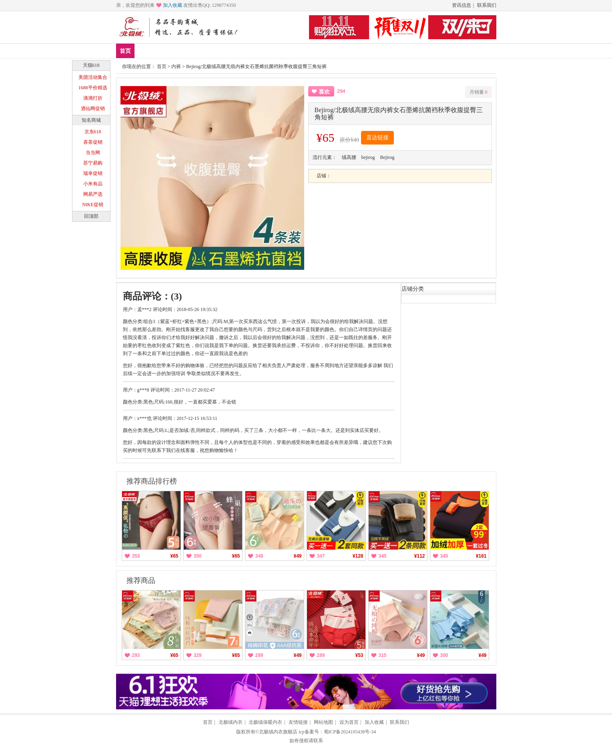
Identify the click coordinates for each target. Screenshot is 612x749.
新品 (146, 51)
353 (136, 556)
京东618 (92, 132)
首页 (125, 51)
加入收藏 (172, 5)
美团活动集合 (92, 77)
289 (259, 655)
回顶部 (91, 216)
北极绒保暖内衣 (265, 722)
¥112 (419, 556)
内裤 (176, 66)
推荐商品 (140, 580)
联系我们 (486, 5)
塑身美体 (234, 51)
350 (198, 556)
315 (383, 655)
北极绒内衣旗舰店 (278, 732)
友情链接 (298, 722)
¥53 (359, 655)
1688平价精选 (92, 87)
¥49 (297, 556)
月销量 (479, 92)
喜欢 (324, 92)
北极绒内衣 (231, 722)
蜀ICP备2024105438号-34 (350, 732)
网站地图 (323, 722)
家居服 (265, 51)
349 (259, 556)
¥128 (358, 556)
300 (444, 655)
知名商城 (91, 120)
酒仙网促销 (93, 108)
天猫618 (91, 65)
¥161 (481, 556)
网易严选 (92, 194)
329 (198, 655)
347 (321, 556)
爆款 (169, 51)
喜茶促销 (92, 142)
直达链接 (377, 138)
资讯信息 (461, 5)
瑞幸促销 (92, 173)
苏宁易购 (92, 163)
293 (136, 655)
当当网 (93, 152)
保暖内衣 (199, 51)
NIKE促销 (92, 204)
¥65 (174, 556)
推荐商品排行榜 (151, 481)
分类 (292, 51)
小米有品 (92, 184)
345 (383, 556)
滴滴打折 (92, 98)
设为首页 (349, 722)
